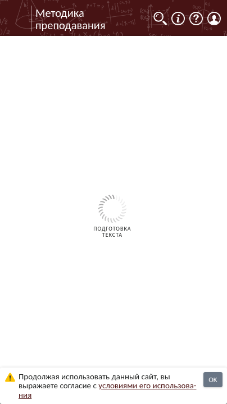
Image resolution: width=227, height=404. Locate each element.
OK (212, 379)
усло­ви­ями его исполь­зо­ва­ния (107, 390)
